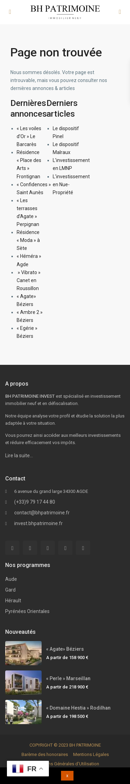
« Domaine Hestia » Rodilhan (78, 708)
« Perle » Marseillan (68, 678)
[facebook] (12, 548)
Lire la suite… (19, 455)
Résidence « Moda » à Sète (28, 240)
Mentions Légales (91, 754)
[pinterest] (65, 548)
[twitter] (30, 548)
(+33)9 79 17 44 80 (34, 502)
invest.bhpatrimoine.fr (38, 523)
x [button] (67, 775)
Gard (10, 590)
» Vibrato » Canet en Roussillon (29, 280)
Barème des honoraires (44, 754)
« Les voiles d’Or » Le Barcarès (29, 136)
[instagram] (83, 548)
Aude (11, 579)
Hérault (13, 600)
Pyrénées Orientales (27, 611)
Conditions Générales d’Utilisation (65, 763)
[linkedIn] (48, 548)
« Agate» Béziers (65, 649)
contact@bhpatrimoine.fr (42, 512)
